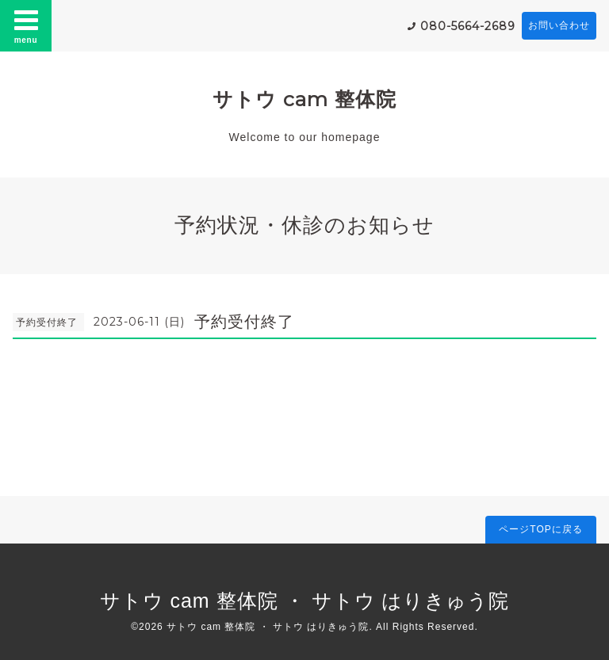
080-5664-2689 (467, 26)
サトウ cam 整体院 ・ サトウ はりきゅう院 (305, 600)
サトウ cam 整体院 (304, 99)
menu (26, 25)
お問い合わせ (559, 25)
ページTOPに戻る (540, 529)
